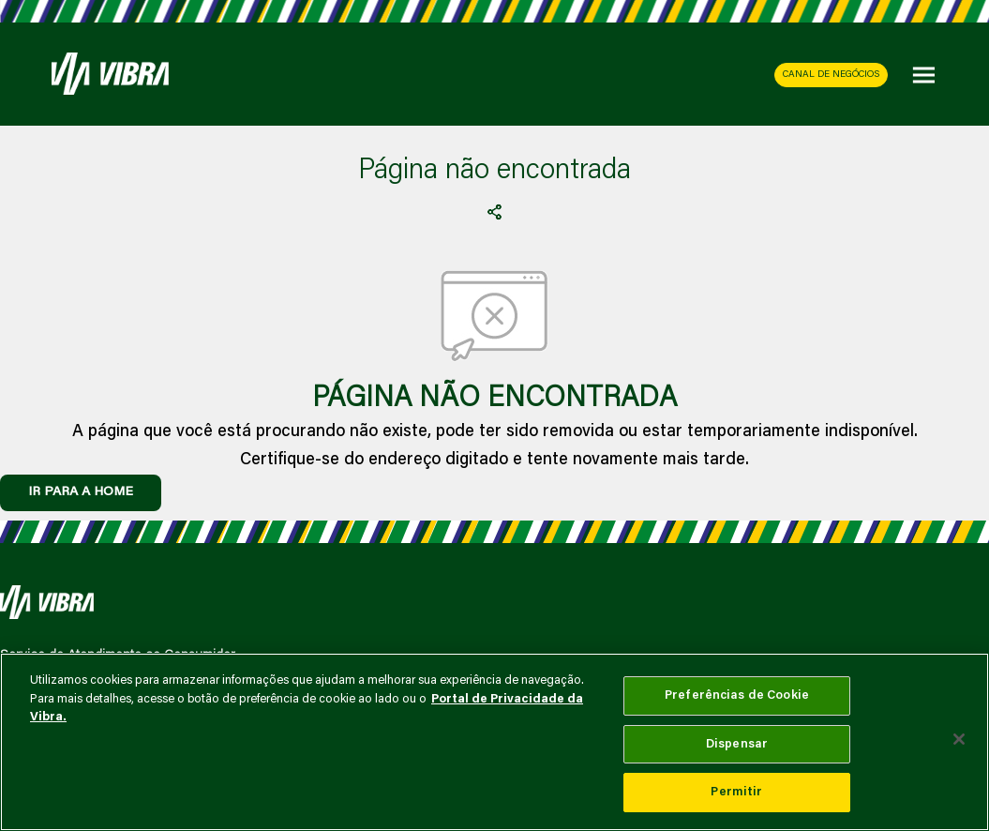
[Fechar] (959, 739)
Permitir (736, 792)
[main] (494, 742)
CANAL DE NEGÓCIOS (831, 75)
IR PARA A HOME (80, 492)
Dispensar (737, 744)
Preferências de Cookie (737, 695)
